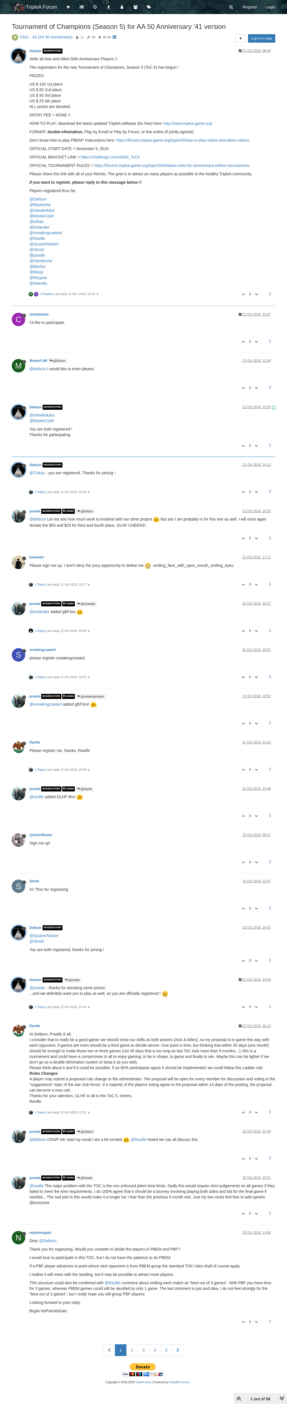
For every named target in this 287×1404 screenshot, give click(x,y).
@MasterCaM (41, 216)
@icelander (39, 611)
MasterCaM (38, 361)
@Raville (37, 238)
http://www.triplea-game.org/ (188, 123)
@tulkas (36, 221)
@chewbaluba (41, 210)
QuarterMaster (40, 835)
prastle (34, 511)
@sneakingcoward (45, 233)
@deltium (37, 369)
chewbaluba (38, 314)
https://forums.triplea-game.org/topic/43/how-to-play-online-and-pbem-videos (182, 140)
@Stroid (36, 249)
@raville (36, 797)
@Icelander (39, 227)
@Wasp (36, 272)
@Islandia (38, 283)
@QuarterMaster (44, 244)
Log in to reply (261, 38)
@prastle (37, 255)
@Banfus (37, 266)
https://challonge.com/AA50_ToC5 (110, 157)
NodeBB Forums (179, 1382)
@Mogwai (38, 277)
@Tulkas (37, 473)
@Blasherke (40, 204)
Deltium (35, 51)
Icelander (36, 557)
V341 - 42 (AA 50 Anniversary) (46, 37)
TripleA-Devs (143, 1382)
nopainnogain (40, 1233)
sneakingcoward (42, 650)
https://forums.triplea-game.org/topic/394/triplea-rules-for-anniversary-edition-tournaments (172, 165)
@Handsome (40, 261)
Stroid (34, 881)
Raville (34, 742)
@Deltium (38, 199)
